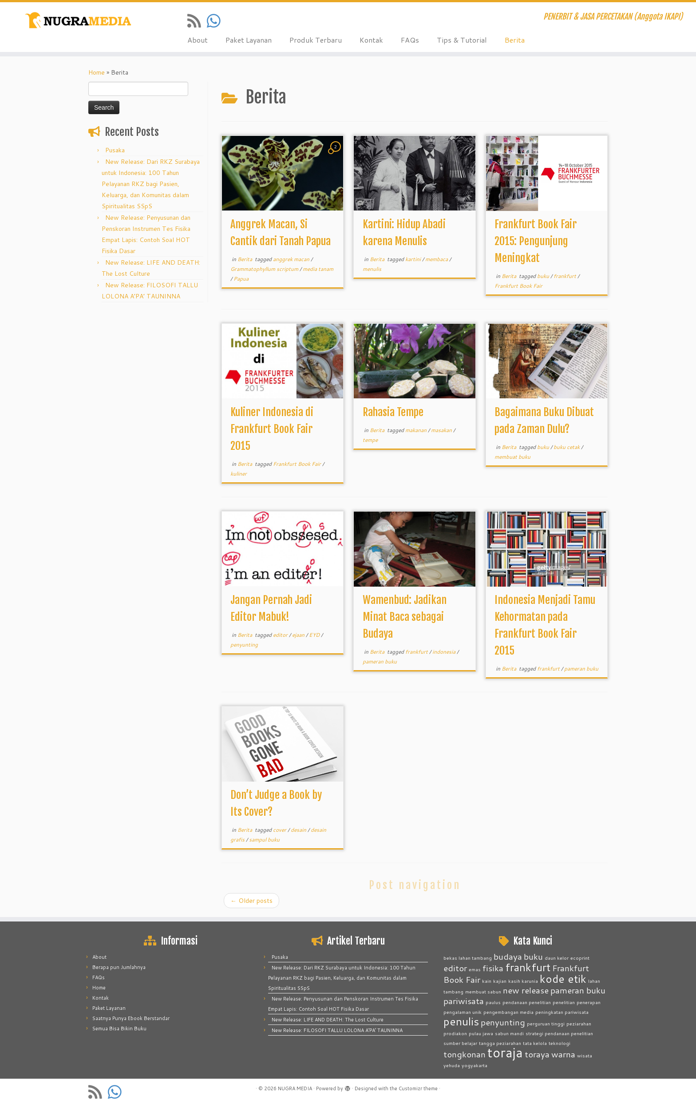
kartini (413, 259)
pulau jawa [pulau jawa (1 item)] (481, 1033)
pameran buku (380, 661)
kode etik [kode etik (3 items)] (563, 978)
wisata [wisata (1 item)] (584, 1055)
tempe (370, 440)
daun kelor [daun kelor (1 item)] (557, 957)
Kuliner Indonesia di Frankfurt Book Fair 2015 (271, 429)
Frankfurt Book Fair (518, 286)
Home (96, 72)
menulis (372, 269)
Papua (241, 278)
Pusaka (115, 150)
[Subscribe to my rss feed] (197, 21)
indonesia (444, 651)
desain (299, 830)
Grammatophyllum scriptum (265, 269)
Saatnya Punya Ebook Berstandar (131, 1018)
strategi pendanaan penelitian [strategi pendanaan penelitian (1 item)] (559, 1033)
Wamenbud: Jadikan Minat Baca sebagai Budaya (405, 616)
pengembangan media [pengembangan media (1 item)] (508, 1012)
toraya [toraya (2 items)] (537, 1054)
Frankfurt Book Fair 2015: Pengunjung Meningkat (535, 241)
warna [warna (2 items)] (563, 1054)
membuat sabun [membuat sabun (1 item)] (483, 991)
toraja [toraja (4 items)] (505, 1052)
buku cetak (567, 447)
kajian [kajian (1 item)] (499, 980)
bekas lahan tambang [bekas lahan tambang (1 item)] (467, 957)
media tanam (318, 269)
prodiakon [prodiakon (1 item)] (455, 1033)
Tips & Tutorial (462, 40)
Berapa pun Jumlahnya (119, 967)
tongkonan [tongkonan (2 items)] (464, 1054)
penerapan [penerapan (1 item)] (589, 1002)
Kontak (371, 40)
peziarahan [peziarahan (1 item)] (578, 1023)
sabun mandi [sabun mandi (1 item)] (509, 1033)
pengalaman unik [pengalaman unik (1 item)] (462, 1012)
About (197, 40)
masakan (442, 430)
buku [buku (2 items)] (533, 956)
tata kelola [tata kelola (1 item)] (535, 1043)
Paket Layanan (248, 40)
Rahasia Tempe (393, 412)
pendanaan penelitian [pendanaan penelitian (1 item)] (526, 1002)
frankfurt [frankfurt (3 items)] (527, 967)
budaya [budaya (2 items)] (508, 956)
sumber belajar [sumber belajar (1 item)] (460, 1043)
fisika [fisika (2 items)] (492, 968)
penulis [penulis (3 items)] (461, 1021)
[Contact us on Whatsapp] (216, 21)
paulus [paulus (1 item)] (493, 1002)
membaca (437, 259)
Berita (515, 40)
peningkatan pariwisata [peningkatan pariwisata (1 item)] (562, 1012)
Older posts (251, 900)
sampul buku (264, 839)
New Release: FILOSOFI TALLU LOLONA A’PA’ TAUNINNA (337, 1030)
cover (280, 830)
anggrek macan (292, 259)
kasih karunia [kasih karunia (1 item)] (523, 980)
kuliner (238, 473)
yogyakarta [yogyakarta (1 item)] (474, 1065)
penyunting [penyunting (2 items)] (503, 1022)
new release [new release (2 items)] (526, 990)
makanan (416, 430)
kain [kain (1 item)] (486, 980)
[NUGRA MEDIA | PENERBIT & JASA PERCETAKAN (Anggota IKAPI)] (80, 21)
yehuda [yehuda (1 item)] (451, 1065)
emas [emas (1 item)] (475, 969)
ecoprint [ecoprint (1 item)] (579, 957)
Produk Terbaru (315, 40)
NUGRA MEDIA (295, 1088)
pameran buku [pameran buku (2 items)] (577, 990)
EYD (315, 635)
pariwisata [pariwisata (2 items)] (463, 1001)
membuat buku (512, 457)
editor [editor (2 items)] (455, 968)
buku (543, 276)
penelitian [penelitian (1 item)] (564, 1002)
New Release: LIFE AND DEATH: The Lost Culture (328, 1019)
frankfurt (565, 276)
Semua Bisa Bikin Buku (119, 1028)
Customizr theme (418, 1088)
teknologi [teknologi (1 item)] (559, 1043)
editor (281, 635)
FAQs (410, 40)
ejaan (299, 635)
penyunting (244, 644)
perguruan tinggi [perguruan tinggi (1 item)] (546, 1023)
